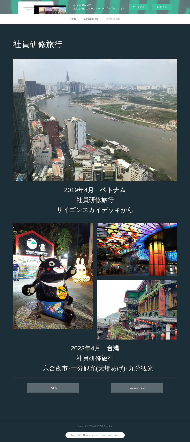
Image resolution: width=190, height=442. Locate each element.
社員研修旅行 (113, 19)
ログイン (162, 6)
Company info (91, 19)
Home (73, 19)
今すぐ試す (138, 6)
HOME (53, 388)
